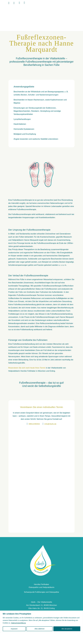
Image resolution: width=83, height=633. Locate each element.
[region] (41, 622)
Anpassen (14, 629)
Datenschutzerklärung (18, 623)
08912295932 (34, 424)
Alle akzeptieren (66, 629)
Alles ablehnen (39, 629)
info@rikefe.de (50, 424)
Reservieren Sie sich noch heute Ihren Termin (26, 368)
